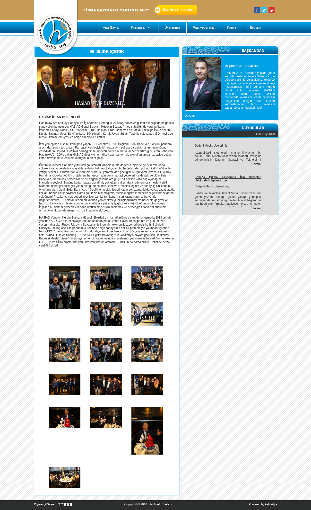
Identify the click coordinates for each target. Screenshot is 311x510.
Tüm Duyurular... (266, 134)
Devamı (256, 164)
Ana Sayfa (111, 27)
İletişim (255, 27)
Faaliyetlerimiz (203, 27)
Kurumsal (141, 27)
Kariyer (232, 27)
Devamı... (191, 115)
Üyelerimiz (172, 27)
